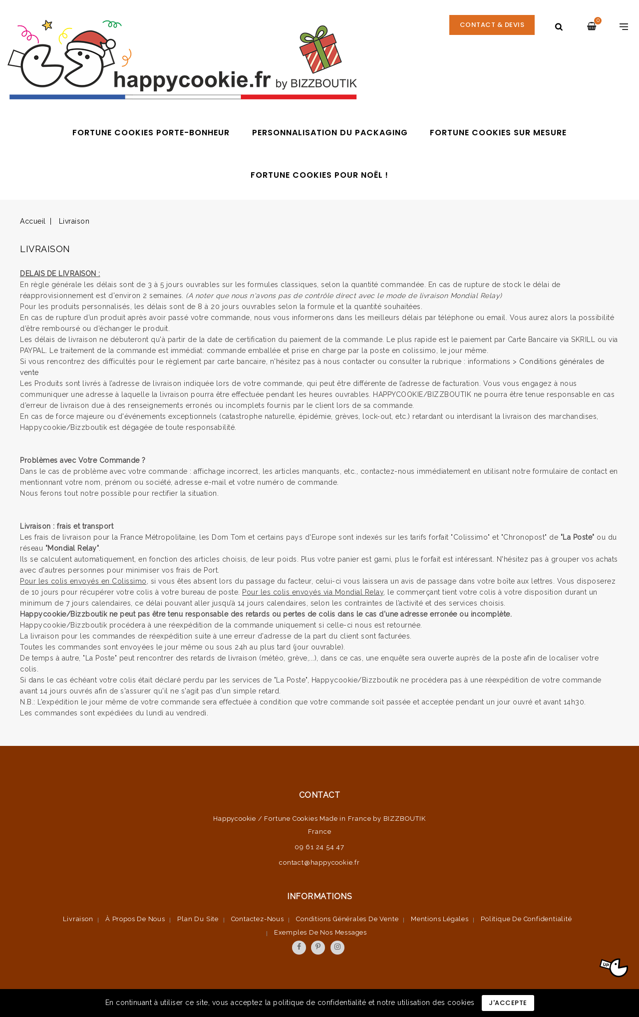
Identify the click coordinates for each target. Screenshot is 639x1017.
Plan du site (198, 919)
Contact (319, 795)
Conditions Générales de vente (347, 919)
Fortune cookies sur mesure (498, 132)
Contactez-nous (257, 919)
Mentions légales (440, 919)
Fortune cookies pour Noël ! (319, 175)
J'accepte (508, 1003)
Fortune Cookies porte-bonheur (151, 132)
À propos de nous (135, 919)
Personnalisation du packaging (330, 132)
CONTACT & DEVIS (491, 26)
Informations (319, 896)
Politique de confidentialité (526, 919)
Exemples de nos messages (320, 932)
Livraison (78, 919)
